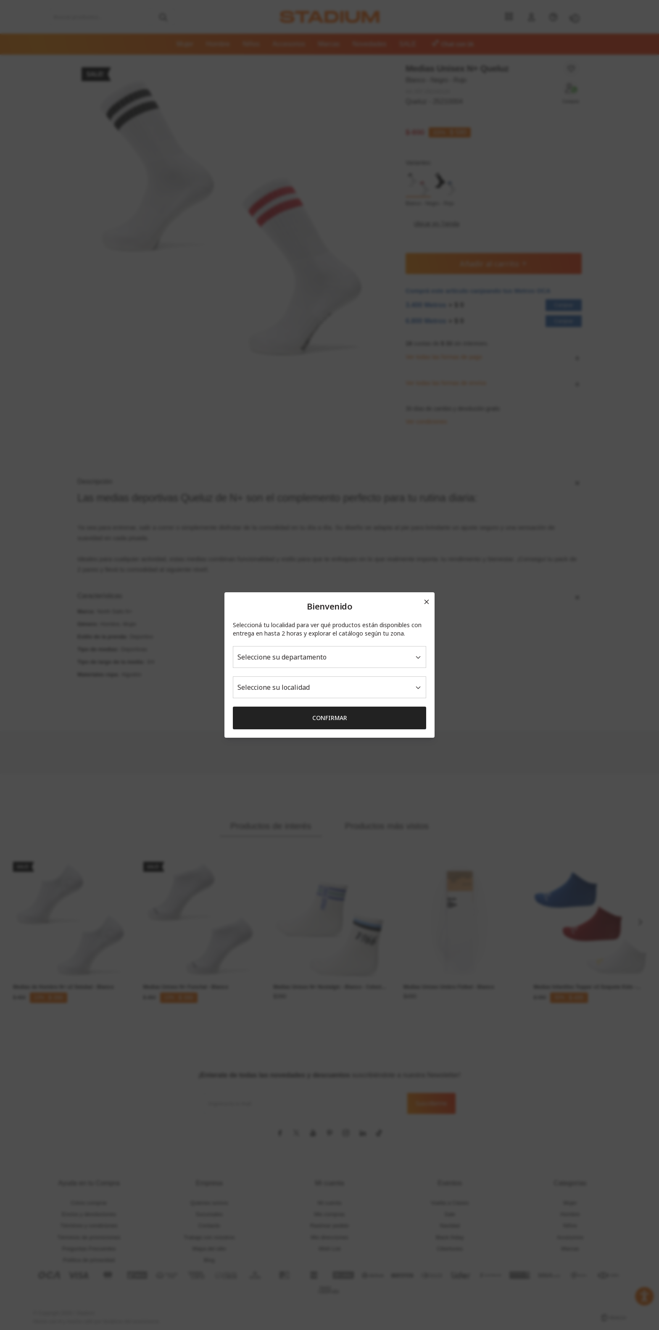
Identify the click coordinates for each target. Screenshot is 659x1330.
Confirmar (329, 718)
